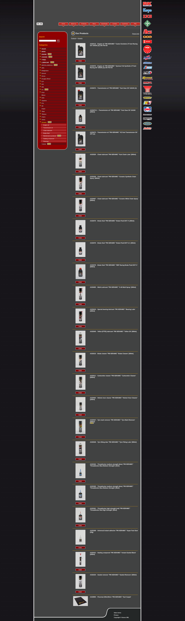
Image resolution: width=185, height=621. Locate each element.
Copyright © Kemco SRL (121, 617)
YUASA (44, 144)
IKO (43, 84)
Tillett (43, 111)
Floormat (45, 141)
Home (63, 23)
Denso (43, 76)
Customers (125, 23)
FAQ (135, 23)
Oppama (44, 100)
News (94, 23)
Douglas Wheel (46, 79)
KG (42, 89)
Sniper (43, 108)
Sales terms (117, 612)
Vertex (43, 119)
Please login (135, 33)
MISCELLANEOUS (47, 65)
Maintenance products (49, 136)
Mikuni (43, 95)
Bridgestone (45, 70)
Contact (115, 23)
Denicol (44, 73)
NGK (43, 98)
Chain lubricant (47, 130)
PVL (43, 103)
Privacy (116, 615)
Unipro (43, 117)
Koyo (43, 92)
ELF (43, 81)
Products (83, 23)
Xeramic (80, 38)
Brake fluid (46, 133)
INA (43, 87)
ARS (43, 68)
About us (73, 23)
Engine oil (46, 125)
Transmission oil (48, 127)
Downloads (104, 23)
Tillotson (44, 114)
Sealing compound (48, 138)
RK (42, 106)
